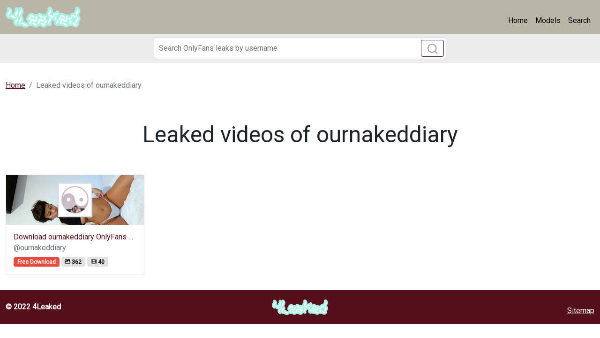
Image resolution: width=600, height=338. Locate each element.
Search (579, 20)
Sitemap (580, 310)
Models (548, 20)
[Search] (300, 48)
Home (518, 20)
